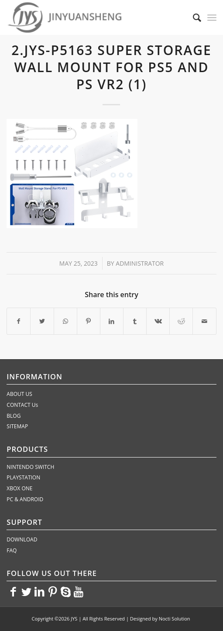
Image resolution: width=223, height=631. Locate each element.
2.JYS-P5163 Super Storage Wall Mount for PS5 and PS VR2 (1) (111, 67)
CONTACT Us (22, 405)
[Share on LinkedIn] (111, 321)
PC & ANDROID (25, 499)
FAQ (12, 550)
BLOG (14, 416)
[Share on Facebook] (18, 321)
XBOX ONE (19, 488)
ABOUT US (19, 394)
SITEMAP (17, 426)
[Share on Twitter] (42, 321)
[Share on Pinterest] (88, 321)
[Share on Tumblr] (135, 321)
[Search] (192, 17)
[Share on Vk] (158, 321)
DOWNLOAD (22, 539)
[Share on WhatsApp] (65, 321)
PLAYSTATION (23, 477)
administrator (140, 263)
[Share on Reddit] (181, 321)
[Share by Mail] (204, 321)
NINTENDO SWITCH (30, 467)
